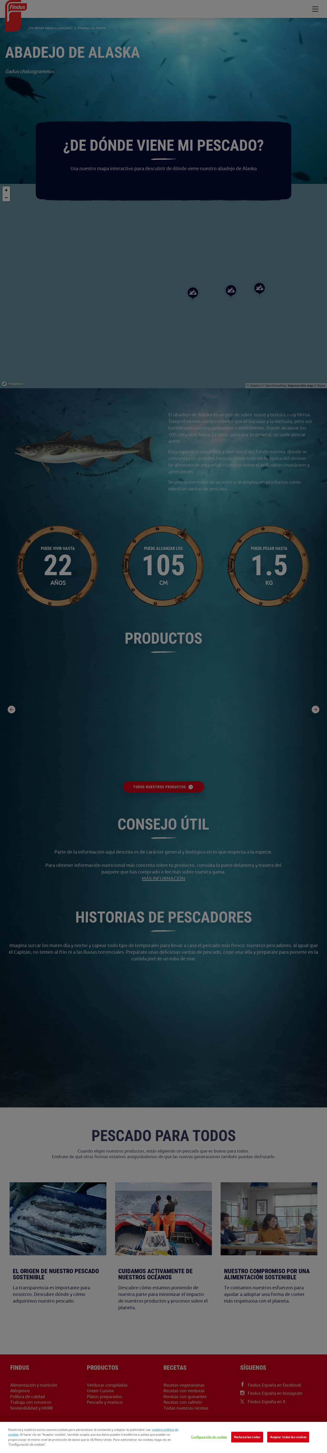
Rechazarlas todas (247, 1437)
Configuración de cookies (209, 1437)
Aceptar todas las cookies (288, 1437)
